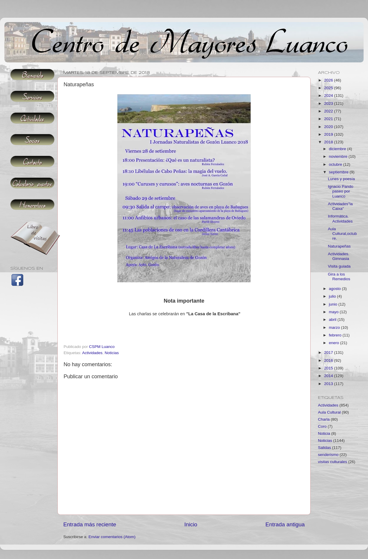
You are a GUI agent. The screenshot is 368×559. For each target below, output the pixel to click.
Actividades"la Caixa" (340, 206)
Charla (324, 419)
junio (333, 304)
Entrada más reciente (89, 524)
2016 (329, 360)
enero (334, 343)
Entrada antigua (285, 524)
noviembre (339, 156)
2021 (329, 119)
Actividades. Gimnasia (338, 256)
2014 (329, 376)
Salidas (324, 447)
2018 (329, 142)
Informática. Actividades (340, 218)
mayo (334, 312)
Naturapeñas (339, 246)
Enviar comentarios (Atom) (112, 537)
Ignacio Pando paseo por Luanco (340, 191)
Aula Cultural (329, 412)
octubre (336, 164)
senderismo (328, 454)
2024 (329, 95)
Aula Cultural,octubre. (342, 233)
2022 (329, 111)
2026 (329, 80)
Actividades (92, 353)
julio (333, 296)
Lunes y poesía (341, 179)
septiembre (339, 172)
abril (333, 319)
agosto (335, 288)
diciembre (338, 149)
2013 (329, 383)
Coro (322, 426)
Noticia (324, 433)
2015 (329, 368)
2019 (329, 134)
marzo (335, 327)
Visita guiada (339, 266)
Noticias (112, 353)
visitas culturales (332, 462)
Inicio (190, 524)
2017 (329, 352)
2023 (329, 103)
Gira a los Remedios (339, 276)
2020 (329, 127)
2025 (329, 88)
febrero (336, 335)
